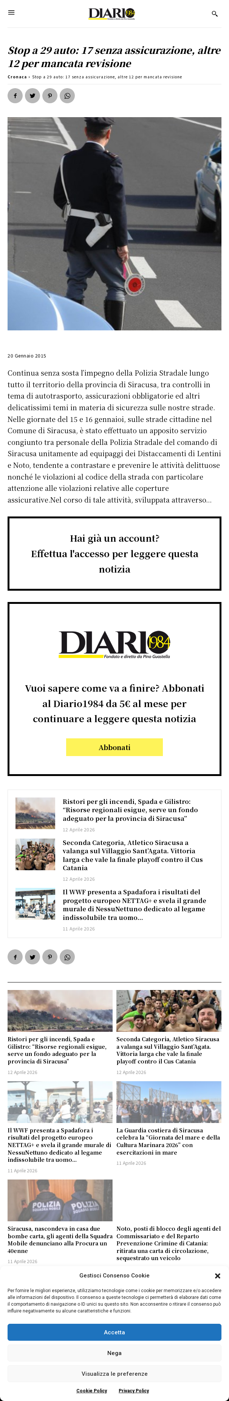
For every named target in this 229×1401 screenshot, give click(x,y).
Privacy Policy (134, 1390)
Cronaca (17, 76)
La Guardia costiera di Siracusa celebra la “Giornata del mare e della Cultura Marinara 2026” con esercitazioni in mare (168, 1141)
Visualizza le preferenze (115, 1373)
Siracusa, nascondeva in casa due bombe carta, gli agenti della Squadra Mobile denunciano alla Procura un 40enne (60, 1239)
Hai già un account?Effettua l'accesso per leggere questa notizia (114, 553)
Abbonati (114, 747)
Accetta (114, 1332)
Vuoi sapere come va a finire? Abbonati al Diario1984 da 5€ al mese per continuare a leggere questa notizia (114, 703)
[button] (217, 1276)
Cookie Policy (91, 1390)
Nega (114, 1353)
